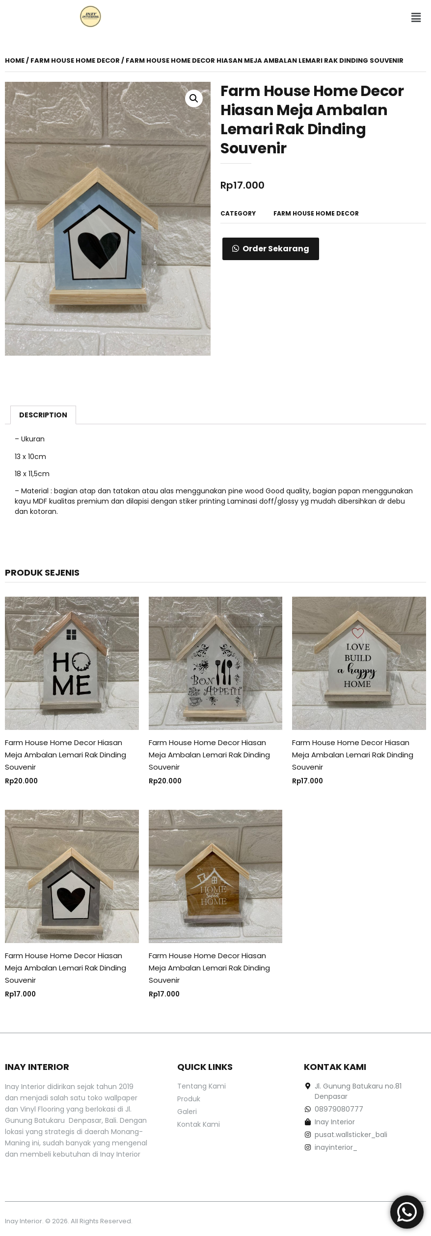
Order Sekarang (275, 248)
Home (15, 60)
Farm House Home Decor (75, 60)
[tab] (43, 415)
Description (43, 415)
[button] (416, 18)
